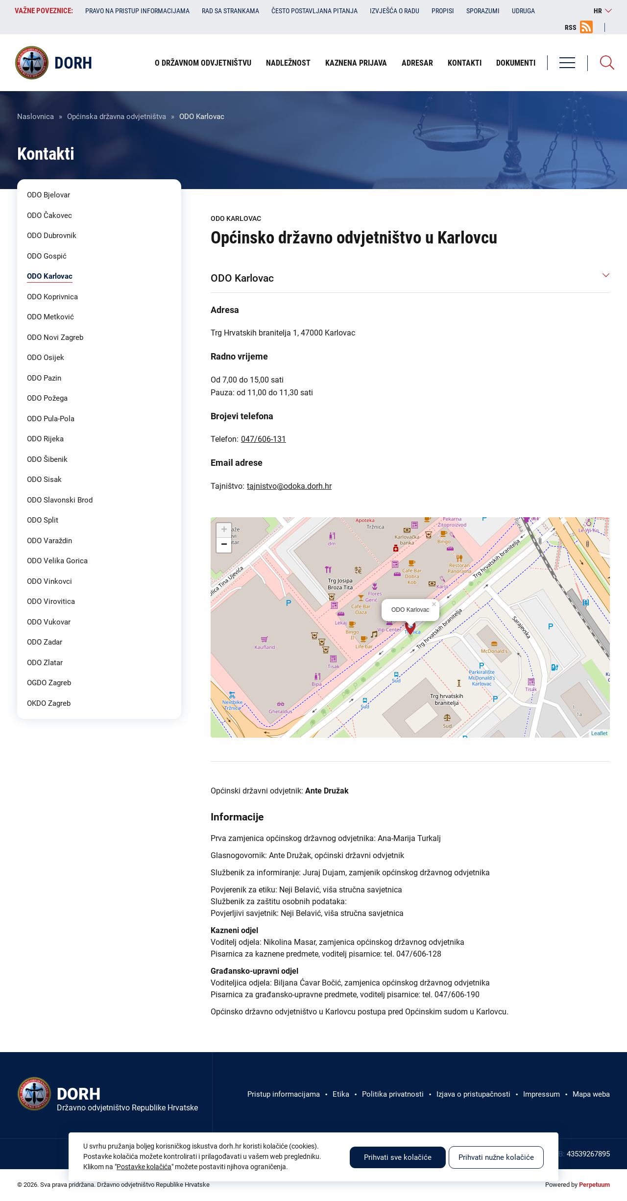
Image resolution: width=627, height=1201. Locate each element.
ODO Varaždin (49, 540)
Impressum (541, 1094)
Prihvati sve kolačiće (398, 1157)
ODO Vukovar (49, 622)
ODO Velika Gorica (57, 560)
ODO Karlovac (49, 276)
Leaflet (599, 733)
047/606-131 (263, 439)
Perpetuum (594, 1184)
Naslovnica (35, 116)
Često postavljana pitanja (314, 11)
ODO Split (42, 520)
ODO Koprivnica (52, 296)
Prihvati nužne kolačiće (496, 1157)
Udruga (523, 11)
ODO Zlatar (45, 662)
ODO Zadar (44, 642)
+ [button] (224, 530)
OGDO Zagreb (49, 682)
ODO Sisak (44, 479)
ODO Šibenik (47, 459)
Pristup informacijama (283, 1094)
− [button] (224, 545)
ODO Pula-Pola (50, 418)
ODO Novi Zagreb (55, 337)
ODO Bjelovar (48, 195)
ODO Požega (47, 398)
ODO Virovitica (51, 601)
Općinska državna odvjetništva (116, 116)
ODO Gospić (47, 256)
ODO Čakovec (49, 215)
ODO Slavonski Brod (60, 500)
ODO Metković (50, 316)
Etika (341, 1094)
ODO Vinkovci (49, 581)
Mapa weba (591, 1094)
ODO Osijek (45, 357)
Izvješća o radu (394, 11)
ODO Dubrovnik (51, 235)
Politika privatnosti (393, 1094)
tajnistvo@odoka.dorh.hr (289, 486)
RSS (571, 27)
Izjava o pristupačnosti (473, 1094)
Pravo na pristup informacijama (137, 11)
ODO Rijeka (45, 438)
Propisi (443, 11)
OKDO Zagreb (49, 703)
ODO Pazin (44, 378)
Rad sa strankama (230, 11)
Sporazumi (483, 11)
